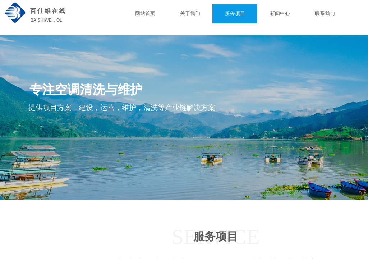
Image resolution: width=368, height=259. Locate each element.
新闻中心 (280, 13)
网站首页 (145, 13)
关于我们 (190, 13)
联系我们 (325, 13)
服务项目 (235, 13)
